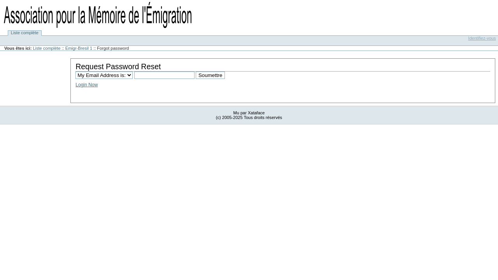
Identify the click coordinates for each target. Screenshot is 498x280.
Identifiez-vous (482, 38)
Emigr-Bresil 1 (78, 48)
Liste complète (25, 33)
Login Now (86, 85)
